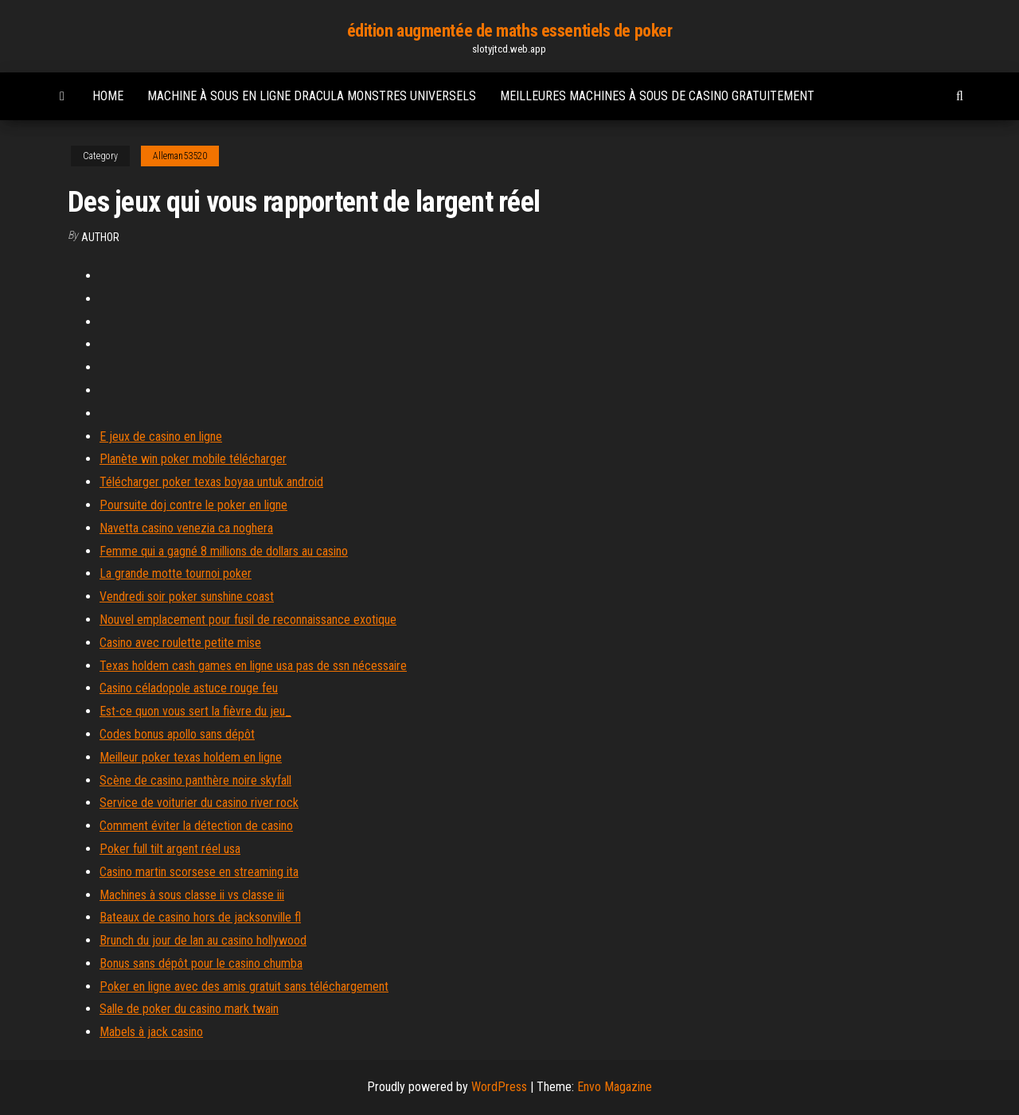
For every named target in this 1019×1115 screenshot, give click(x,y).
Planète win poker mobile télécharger (193, 458)
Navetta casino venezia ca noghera (186, 528)
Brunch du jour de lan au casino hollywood (203, 940)
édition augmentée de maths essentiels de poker (510, 31)
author (100, 237)
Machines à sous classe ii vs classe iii (192, 895)
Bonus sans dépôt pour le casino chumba (201, 963)
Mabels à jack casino (151, 1031)
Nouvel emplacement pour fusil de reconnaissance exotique (248, 619)
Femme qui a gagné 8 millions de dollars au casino (224, 551)
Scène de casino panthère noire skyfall (195, 780)
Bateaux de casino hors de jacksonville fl (200, 917)
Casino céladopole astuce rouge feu (189, 688)
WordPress (499, 1086)
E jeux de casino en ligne (161, 436)
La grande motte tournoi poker (176, 573)
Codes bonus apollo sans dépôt (177, 734)
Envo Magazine (614, 1086)
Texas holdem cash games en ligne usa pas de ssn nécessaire (253, 665)
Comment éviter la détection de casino (196, 825)
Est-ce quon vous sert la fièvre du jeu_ (195, 711)
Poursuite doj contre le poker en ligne (193, 505)
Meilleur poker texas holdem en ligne (191, 757)
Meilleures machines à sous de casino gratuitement (657, 95)
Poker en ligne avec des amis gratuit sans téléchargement (244, 986)
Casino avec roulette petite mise (180, 642)
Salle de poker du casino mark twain (189, 1008)
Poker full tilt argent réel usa (170, 848)
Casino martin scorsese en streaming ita (199, 871)
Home (107, 95)
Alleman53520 (180, 156)
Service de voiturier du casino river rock (199, 802)
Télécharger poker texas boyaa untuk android (211, 481)
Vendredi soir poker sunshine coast (187, 596)
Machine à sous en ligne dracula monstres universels (311, 95)
